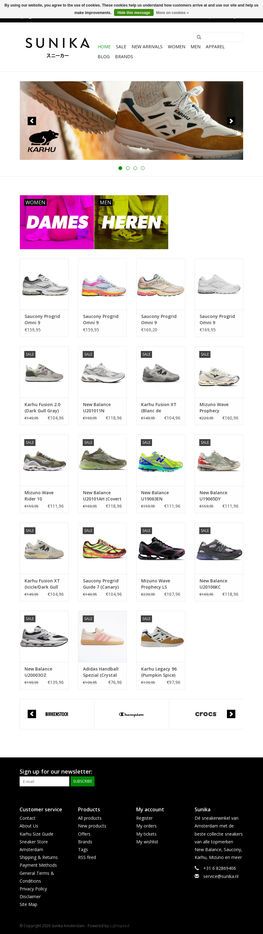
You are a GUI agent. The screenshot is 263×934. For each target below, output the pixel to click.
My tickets (146, 834)
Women (176, 47)
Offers (84, 834)
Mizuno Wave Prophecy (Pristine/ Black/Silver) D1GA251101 (214, 407)
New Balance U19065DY (213, 496)
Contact (27, 818)
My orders (146, 826)
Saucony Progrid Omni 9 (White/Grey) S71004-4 (217, 319)
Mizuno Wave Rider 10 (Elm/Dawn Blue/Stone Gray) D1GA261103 (43, 496)
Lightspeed (119, 925)
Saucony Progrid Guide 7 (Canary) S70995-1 (101, 584)
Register (144, 818)
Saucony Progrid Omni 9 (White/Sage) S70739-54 (42, 319)
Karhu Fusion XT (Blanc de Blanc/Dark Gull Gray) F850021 (159, 407)
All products (90, 818)
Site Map (28, 904)
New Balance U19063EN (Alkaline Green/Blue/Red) (158, 496)
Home (104, 47)
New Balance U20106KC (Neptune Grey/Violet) (213, 584)
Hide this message (134, 13)
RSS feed (87, 857)
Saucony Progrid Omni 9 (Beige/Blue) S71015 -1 (159, 319)
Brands (124, 56)
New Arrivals (147, 47)
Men (196, 47)
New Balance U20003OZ (38, 672)
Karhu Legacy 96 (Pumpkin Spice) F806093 (159, 672)
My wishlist (147, 842)
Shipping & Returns (39, 857)
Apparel (215, 47)
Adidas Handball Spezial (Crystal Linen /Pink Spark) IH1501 (102, 672)
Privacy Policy (33, 889)
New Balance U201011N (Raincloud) (97, 407)
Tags (83, 849)
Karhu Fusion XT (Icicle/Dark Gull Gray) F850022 (42, 584)
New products (92, 826)
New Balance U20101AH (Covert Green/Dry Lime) (102, 496)
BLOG (104, 56)
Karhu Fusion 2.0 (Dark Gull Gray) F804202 (42, 407)
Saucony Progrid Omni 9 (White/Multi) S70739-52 (100, 319)
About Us (29, 826)
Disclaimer (30, 896)
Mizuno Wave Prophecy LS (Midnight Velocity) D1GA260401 (155, 584)
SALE (121, 47)
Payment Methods (38, 865)
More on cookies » (172, 13)
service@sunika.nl (220, 876)
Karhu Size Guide (36, 834)
